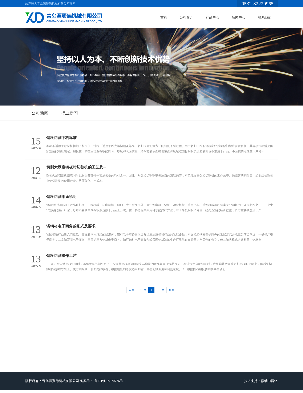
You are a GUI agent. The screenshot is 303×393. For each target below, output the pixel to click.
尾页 (171, 290)
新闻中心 (238, 17)
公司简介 (186, 17)
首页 (163, 17)
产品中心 (212, 17)
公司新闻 (40, 113)
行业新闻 (69, 113)
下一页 (160, 290)
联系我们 (264, 17)
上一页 (142, 290)
